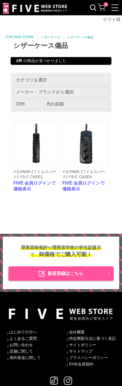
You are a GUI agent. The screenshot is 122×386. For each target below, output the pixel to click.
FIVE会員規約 (81, 364)
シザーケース (50, 37)
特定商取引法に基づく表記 (92, 338)
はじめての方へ (23, 332)
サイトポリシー (82, 345)
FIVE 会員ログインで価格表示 (36, 156)
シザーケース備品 (80, 37)
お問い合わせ (21, 345)
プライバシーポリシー (88, 357)
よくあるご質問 (23, 338)
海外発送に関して (25, 357)
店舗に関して (21, 351)
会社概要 (77, 332)
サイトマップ (80, 351)
